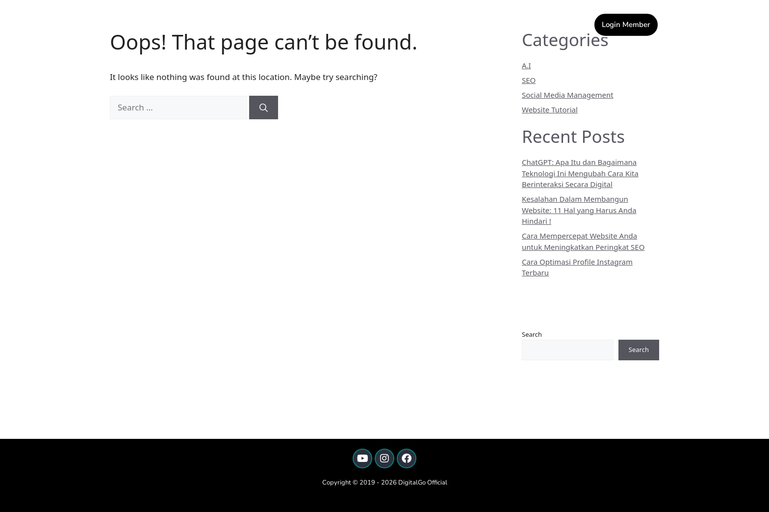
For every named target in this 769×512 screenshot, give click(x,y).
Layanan (452, 23)
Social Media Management (568, 95)
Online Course (516, 23)
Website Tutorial (550, 109)
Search (532, 334)
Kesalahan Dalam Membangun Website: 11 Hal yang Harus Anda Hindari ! (579, 210)
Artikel (573, 23)
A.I (526, 65)
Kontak (404, 23)
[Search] (263, 107)
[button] (452, 23)
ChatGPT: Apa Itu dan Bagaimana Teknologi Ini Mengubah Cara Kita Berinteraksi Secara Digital (580, 173)
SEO (529, 80)
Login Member (626, 24)
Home (367, 23)
